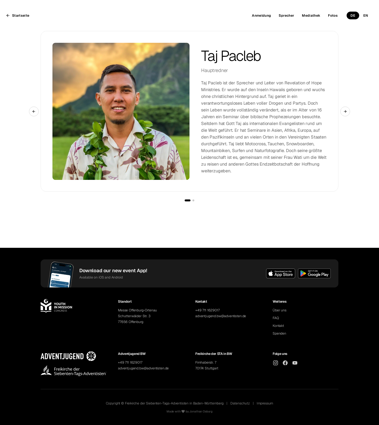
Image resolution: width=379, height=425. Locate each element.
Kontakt (278, 325)
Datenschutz (240, 403)
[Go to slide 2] (193, 200)
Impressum (265, 403)
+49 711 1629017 (207, 310)
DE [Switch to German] (352, 15)
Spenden (279, 333)
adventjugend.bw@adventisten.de (220, 316)
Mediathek (311, 15)
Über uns (279, 310)
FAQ (276, 318)
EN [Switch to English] (365, 15)
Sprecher (286, 15)
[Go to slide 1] (187, 200)
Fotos (333, 15)
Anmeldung (261, 15)
